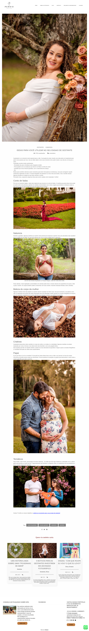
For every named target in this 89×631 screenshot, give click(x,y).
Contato (71, 624)
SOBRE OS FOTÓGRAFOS (44, 5)
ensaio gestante (44, 525)
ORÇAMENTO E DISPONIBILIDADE (70, 5)
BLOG (53, 5)
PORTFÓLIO (59, 5)
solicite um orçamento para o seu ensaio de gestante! (46, 513)
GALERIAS (81, 5)
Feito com (44, 629)
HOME (36, 5)
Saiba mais (22, 623)
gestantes (54, 525)
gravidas (62, 525)
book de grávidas (32, 525)
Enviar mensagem (72, 613)
